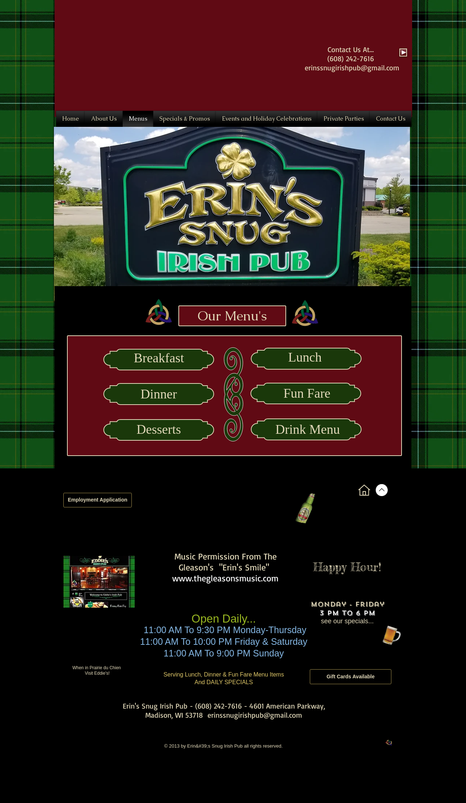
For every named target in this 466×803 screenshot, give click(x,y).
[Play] (403, 52)
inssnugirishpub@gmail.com (355, 67)
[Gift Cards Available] (350, 676)
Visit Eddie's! (97, 673)
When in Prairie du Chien (97, 667)
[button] (232, 214)
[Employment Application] (97, 500)
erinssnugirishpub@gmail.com (255, 715)
